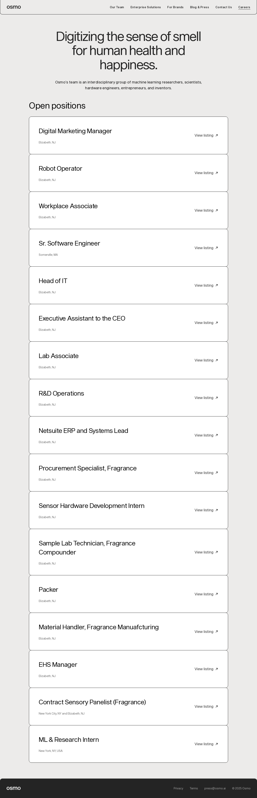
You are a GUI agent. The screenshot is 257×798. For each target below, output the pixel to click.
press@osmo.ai (215, 788)
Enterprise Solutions (146, 7)
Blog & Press (199, 7)
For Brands (175, 7)
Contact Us (223, 7)
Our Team (117, 7)
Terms (194, 788)
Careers (244, 7)
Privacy (178, 788)
